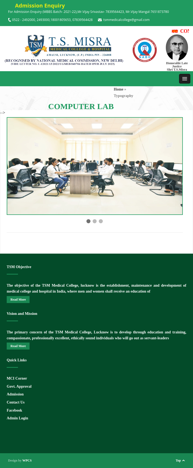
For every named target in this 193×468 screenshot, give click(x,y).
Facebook (14, 410)
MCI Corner (17, 378)
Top (178, 460)
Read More (18, 299)
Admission (15, 394)
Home (118, 89)
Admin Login (17, 418)
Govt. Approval (19, 386)
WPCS (27, 460)
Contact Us (16, 402)
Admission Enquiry (36, 5)
